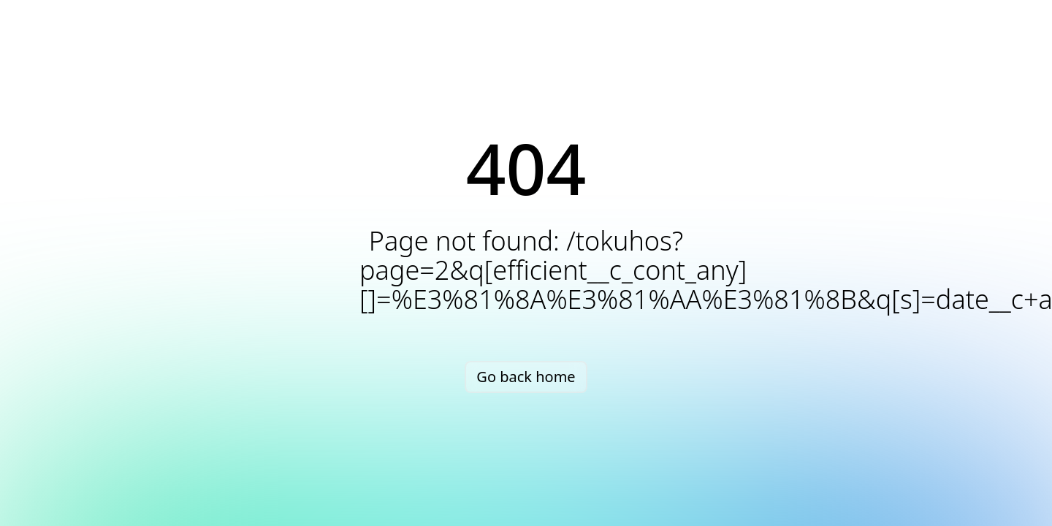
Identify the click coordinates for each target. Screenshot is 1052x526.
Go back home (525, 376)
